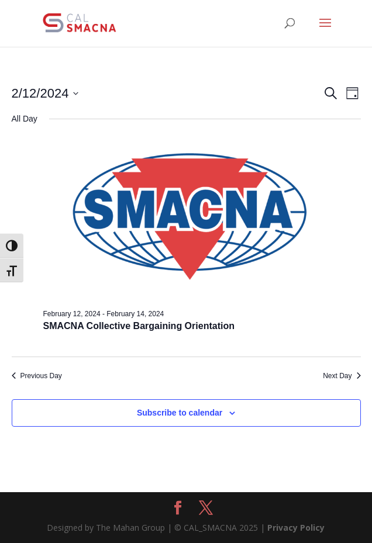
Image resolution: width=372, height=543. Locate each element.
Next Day (341, 376)
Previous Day (37, 376)
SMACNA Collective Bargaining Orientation (139, 326)
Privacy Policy (296, 527)
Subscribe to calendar (179, 412)
